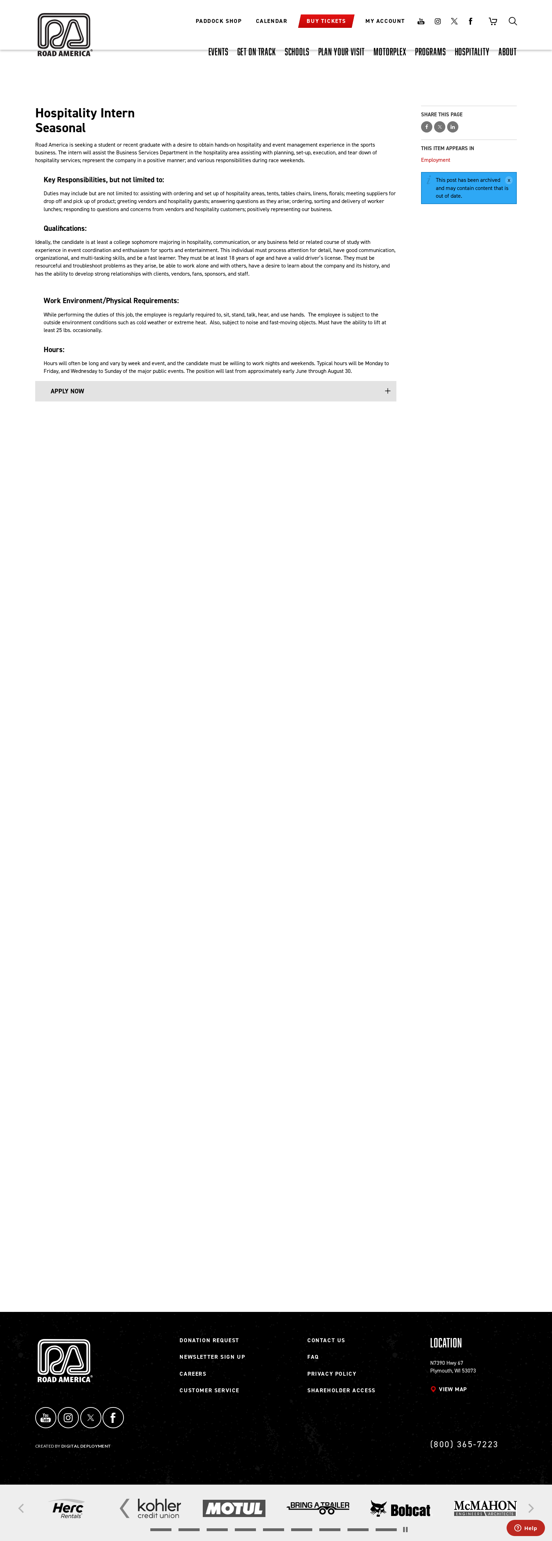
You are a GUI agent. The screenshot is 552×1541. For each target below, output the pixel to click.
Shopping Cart (492, 21)
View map (453, 1393)
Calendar (272, 21)
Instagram (437, 21)
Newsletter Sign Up (212, 1361)
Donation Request (209, 1344)
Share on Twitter (439, 127)
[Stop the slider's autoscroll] (405, 1529)
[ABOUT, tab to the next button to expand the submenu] (507, 51)
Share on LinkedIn (452, 127)
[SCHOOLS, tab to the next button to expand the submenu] (297, 51)
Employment (435, 160)
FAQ (313, 1361)
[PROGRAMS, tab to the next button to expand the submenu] (430, 51)
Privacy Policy (331, 1378)
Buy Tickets (326, 21)
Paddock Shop (219, 21)
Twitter (454, 21)
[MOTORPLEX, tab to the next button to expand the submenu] (390, 51)
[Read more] (67, 1508)
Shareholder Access (341, 1394)
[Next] (530, 1508)
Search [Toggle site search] (513, 21)
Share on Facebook (426, 127)
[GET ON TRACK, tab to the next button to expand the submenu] (256, 51)
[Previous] (22, 1508)
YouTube (43, 1419)
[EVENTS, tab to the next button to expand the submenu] (218, 51)
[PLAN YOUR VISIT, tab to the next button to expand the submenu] (341, 51)
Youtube (421, 21)
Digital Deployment (86, 1446)
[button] (220, 391)
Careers (193, 1378)
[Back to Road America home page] (64, 30)
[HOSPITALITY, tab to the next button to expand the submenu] (472, 51)
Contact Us (326, 1344)
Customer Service (209, 1394)
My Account (385, 21)
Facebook (470, 21)
